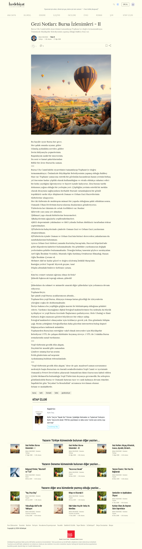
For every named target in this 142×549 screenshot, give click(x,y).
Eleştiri (56, 15)
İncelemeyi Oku (53, 427)
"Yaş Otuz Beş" (31, 493)
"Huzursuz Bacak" (75, 469)
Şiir (111, 15)
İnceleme (72, 15)
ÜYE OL (125, 4)
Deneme (42, 15)
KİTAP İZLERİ (128, 15)
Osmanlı (48, 393)
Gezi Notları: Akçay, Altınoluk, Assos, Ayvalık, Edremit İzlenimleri (123, 448)
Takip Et (52, 37)
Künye (111, 525)
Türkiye (40, 39)
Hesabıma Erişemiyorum (47, 525)
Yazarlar (22, 525)
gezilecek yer (66, 393)
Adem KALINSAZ (43, 37)
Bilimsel (27, 15)
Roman (99, 15)
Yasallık (60, 525)
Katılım (28, 525)
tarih (41, 393)
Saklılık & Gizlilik (69, 525)
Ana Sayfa (11, 15)
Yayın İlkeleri (81, 525)
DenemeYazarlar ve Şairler (32, 512)
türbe (56, 393)
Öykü (86, 15)
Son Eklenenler (12, 525)
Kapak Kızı (51, 409)
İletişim (35, 525)
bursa (34, 393)
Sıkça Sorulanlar (102, 525)
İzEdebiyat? (91, 525)
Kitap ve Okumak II (76, 493)
